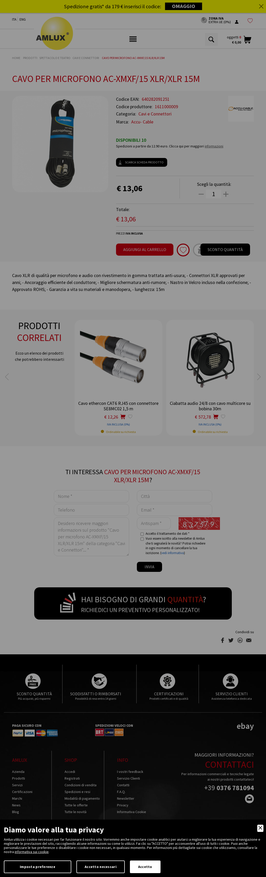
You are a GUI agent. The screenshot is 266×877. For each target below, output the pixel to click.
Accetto (145, 866)
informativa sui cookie (32, 851)
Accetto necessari (101, 866)
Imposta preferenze (37, 866)
